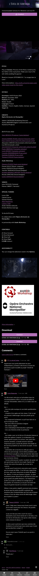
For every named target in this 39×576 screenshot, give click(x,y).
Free (7, 569)
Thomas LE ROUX (14, 502)
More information (8, 324)
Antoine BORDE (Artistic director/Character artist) (18, 139)
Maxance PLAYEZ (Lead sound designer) (15, 164)
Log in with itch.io (7, 354)
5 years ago (21, 393)
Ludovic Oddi (6, 203)
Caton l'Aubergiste (12, 393)
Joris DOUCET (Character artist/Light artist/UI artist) (19, 147)
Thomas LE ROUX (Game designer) (13, 157)
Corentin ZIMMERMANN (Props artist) (14, 153)
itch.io (3, 567)
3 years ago (23, 360)
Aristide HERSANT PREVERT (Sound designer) (17, 172)
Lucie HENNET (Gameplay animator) (13, 151)
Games (3, 569)
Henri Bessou (12, 551)
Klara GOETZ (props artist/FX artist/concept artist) (18, 141)
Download (19, 14)
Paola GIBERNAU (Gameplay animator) (14, 149)
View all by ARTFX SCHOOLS (13, 567)
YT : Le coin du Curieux (13, 360)
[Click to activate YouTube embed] (15, 380)
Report (23, 567)
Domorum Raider (9, 456)
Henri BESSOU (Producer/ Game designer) (15, 135)
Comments (27, 574)
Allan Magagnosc (7, 201)
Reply (5, 388)
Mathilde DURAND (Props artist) (12, 155)
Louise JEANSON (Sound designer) (13, 176)
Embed (28, 567)
